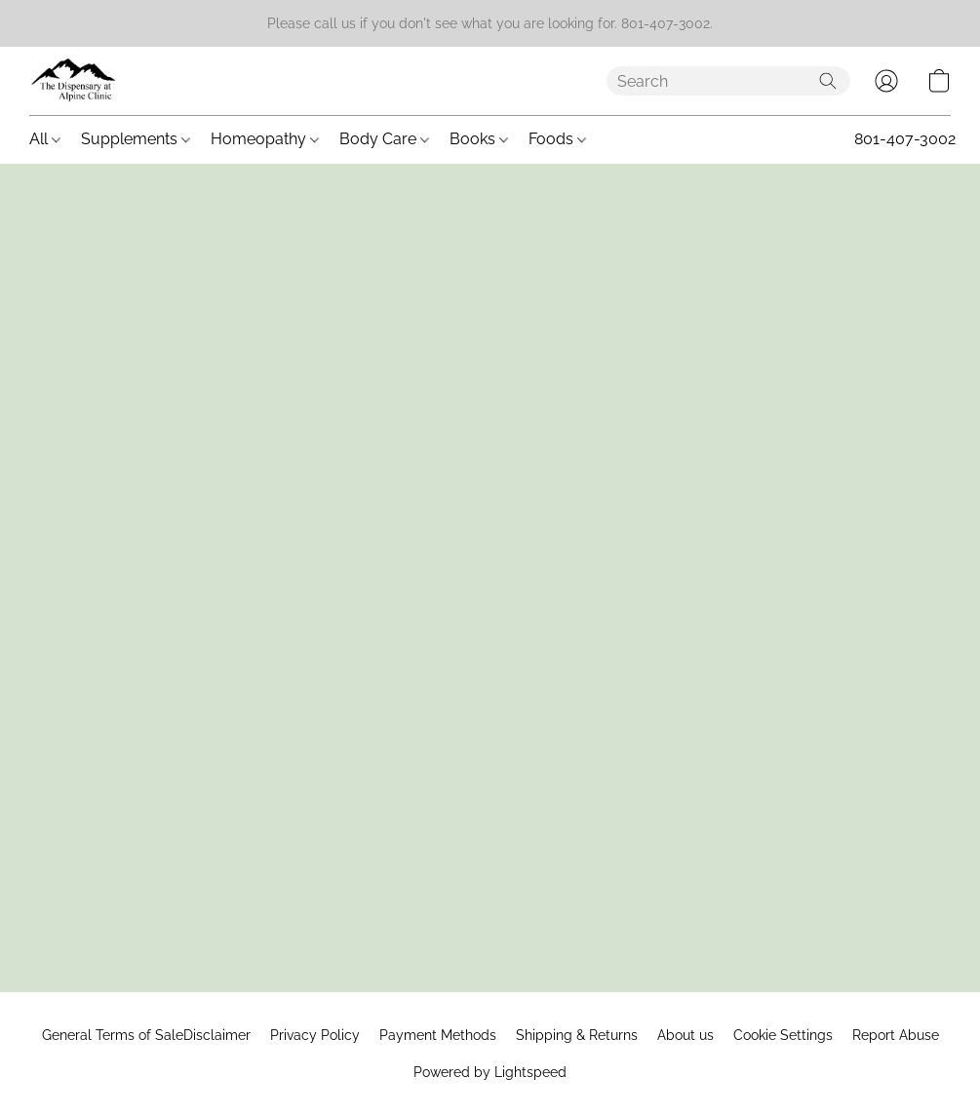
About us (685, 1035)
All (44, 139)
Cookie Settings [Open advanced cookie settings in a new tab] (783, 1035)
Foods (557, 139)
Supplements (135, 139)
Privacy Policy (315, 1035)
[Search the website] (828, 81)
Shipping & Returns (577, 1035)
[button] (74, 81)
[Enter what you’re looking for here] (728, 81)
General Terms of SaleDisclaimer (146, 1035)
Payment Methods (437, 1035)
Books (479, 139)
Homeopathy (265, 139)
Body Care (384, 139)
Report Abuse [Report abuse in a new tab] (895, 1035)
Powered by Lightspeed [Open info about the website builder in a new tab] (490, 1072)
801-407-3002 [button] (905, 139)
